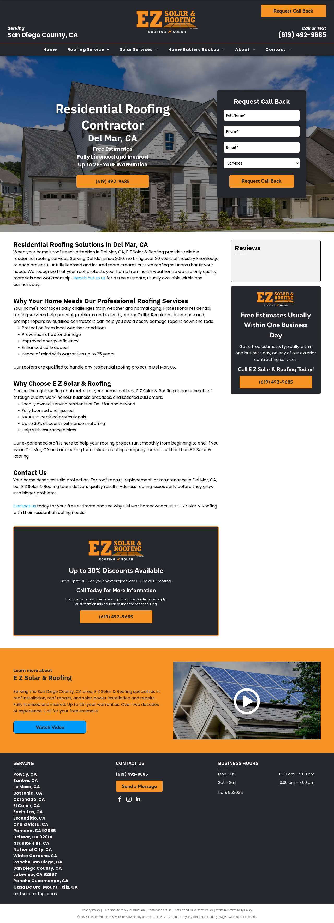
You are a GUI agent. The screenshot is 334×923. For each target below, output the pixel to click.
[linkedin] (138, 799)
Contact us (24, 506)
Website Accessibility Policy (234, 910)
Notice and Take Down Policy (194, 910)
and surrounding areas (35, 893)
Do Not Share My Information (125, 910)
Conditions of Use (159, 910)
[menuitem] (50, 49)
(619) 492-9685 (302, 35)
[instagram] (129, 799)
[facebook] (120, 799)
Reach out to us (89, 278)
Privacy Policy (91, 910)
